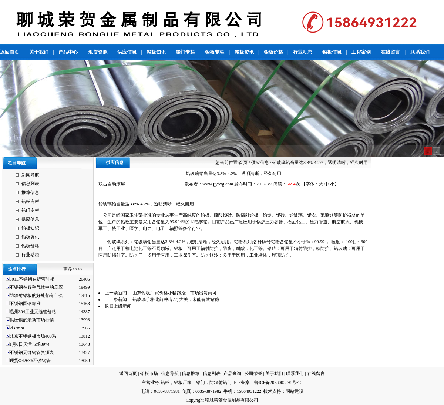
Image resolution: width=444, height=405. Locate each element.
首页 (243, 162)
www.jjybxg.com (217, 184)
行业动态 (30, 254)
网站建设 (294, 391)
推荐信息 (30, 192)
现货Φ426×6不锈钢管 (30, 360)
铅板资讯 (30, 237)
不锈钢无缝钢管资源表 (32, 352)
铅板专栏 (30, 201)
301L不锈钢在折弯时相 (32, 279)
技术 (267, 391)
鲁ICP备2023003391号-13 (278, 382)
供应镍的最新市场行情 (32, 319)
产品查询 (232, 373)
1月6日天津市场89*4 (30, 344)
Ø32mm (17, 328)
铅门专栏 (30, 210)
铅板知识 (30, 228)
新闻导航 (30, 174)
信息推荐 (190, 373)
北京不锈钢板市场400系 (33, 336)
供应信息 (30, 219)
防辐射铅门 (220, 382)
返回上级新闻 (118, 306)
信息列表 (30, 183)
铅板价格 (30, 245)
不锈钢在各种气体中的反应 (36, 287)
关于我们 (274, 373)
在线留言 (316, 373)
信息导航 (170, 373)
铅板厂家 (183, 382)
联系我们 (295, 373)
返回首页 (128, 373)
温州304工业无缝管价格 (33, 311)
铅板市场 (149, 373)
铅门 (200, 382)
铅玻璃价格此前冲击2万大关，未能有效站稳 (175, 299)
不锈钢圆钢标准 (26, 303)
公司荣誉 (253, 373)
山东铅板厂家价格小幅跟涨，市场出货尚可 (174, 292)
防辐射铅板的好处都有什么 (36, 295)
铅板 (165, 382)
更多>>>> (72, 269)
